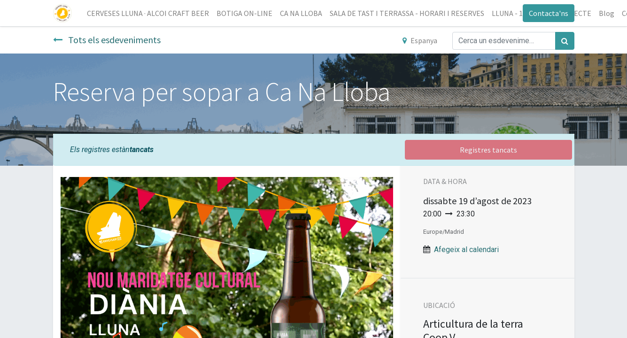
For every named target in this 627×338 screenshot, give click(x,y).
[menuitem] (148, 13)
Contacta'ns (548, 13)
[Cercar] (564, 41)
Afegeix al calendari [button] (466, 249)
